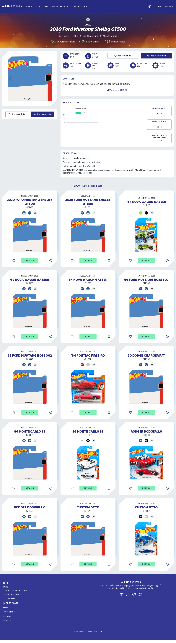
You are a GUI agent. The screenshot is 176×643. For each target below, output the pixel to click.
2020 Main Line (90, 35)
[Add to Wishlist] (16, 114)
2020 (75, 35)
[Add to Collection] (42, 114)
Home (66, 35)
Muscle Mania (110, 35)
